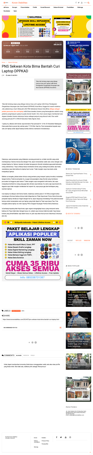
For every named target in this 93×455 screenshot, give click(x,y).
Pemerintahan (25, 7)
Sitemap (36, 447)
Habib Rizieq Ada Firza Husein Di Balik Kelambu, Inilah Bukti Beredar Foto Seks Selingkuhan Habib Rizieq (78, 299)
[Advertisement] (15, 90)
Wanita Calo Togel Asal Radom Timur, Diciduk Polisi (77, 281)
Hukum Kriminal (58, 7)
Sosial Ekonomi (45, 7)
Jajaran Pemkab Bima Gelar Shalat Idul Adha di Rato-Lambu (77, 364)
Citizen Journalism (37, 441)
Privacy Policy (45, 440)
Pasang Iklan (45, 444)
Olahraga (80, 7)
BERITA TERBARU (73, 214)
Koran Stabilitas (19, 2)
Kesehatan (7, 11)
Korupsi (14, 7)
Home (6, 7)
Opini (15, 11)
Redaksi (44, 437)
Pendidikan (70, 7)
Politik (35, 7)
